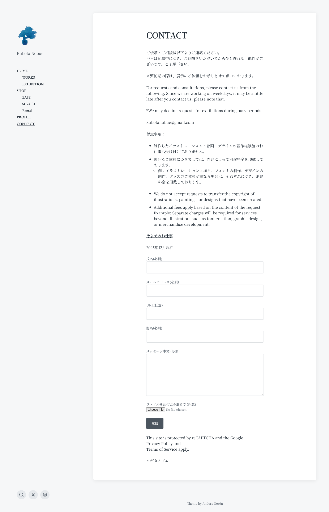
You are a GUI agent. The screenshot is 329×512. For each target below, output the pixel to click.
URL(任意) (205, 311)
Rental (27, 110)
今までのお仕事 (159, 235)
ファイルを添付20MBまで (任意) (205, 407)
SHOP (21, 90)
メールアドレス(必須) (205, 288)
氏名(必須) (205, 264)
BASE (26, 97)
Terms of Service (161, 449)
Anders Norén (212, 503)
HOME (22, 71)
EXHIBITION (33, 84)
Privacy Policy (159, 443)
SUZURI (28, 104)
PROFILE (24, 117)
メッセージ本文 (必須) (205, 372)
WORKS (28, 77)
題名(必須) (205, 334)
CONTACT (26, 123)
